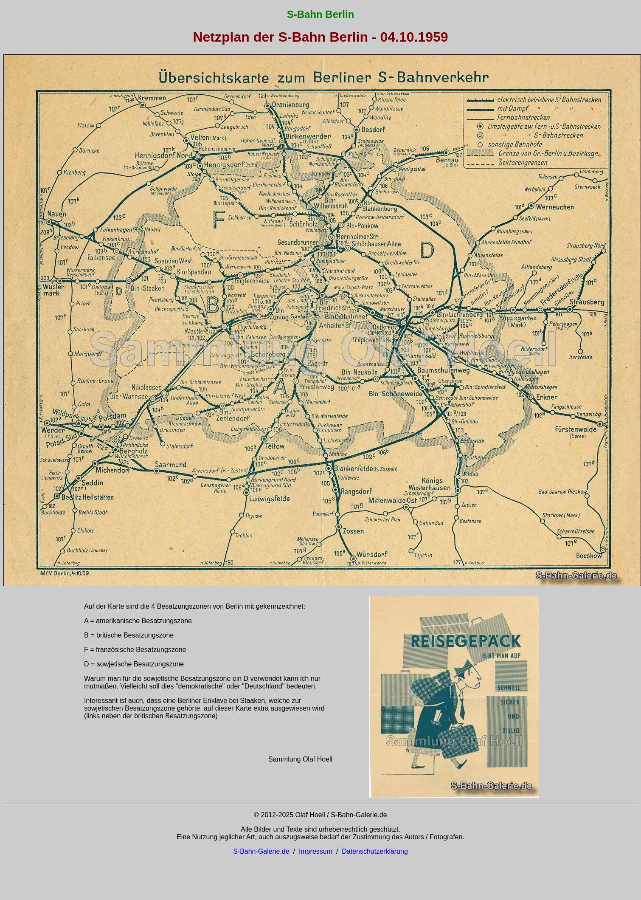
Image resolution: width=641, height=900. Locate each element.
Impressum (315, 851)
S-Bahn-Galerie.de (261, 851)
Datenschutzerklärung (375, 851)
